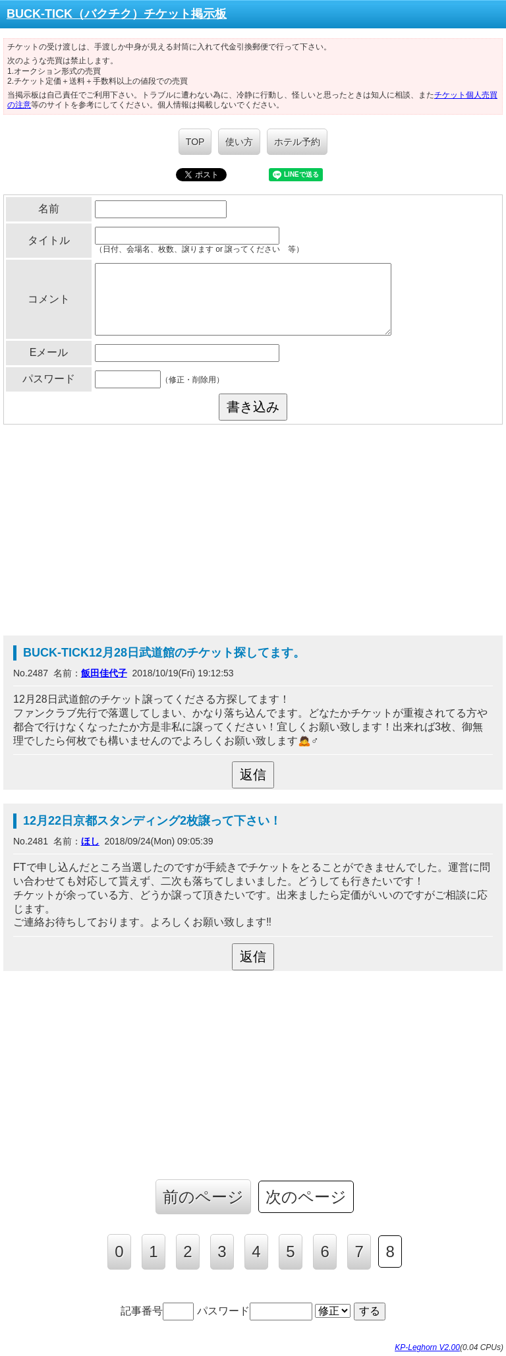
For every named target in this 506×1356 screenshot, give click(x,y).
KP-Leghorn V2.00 (427, 1347)
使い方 (239, 141)
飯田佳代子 (104, 673)
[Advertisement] (253, 530)
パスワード (254, 1310)
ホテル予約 (297, 141)
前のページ (203, 1197)
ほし (90, 841)
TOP (195, 141)
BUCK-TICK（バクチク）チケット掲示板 (117, 13)
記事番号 (157, 1310)
